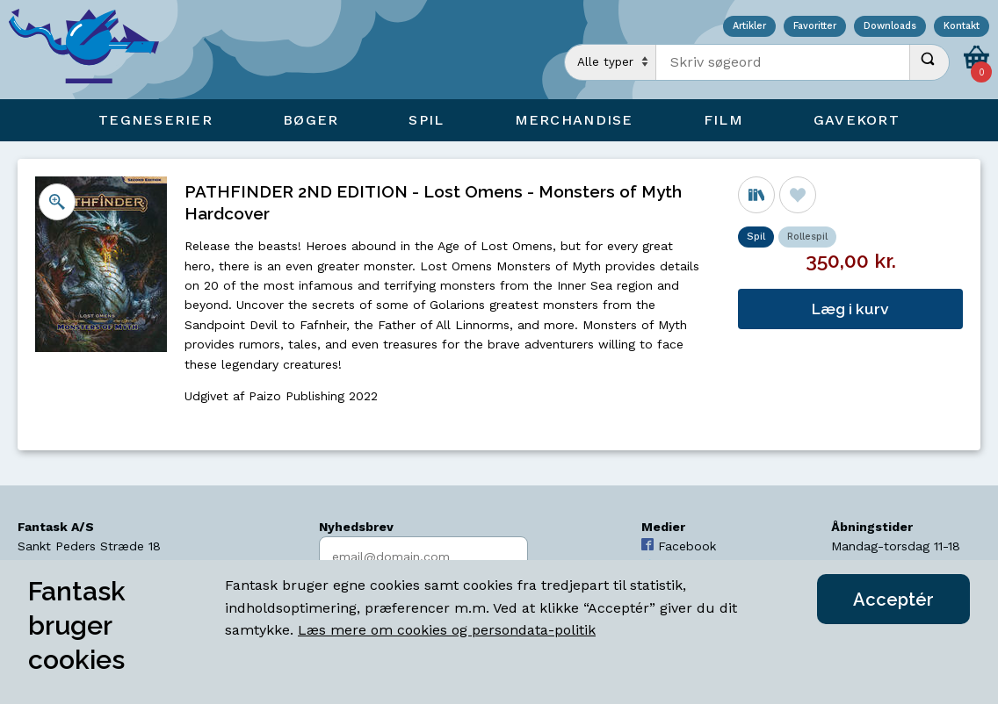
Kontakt (962, 26)
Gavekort (857, 119)
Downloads (890, 26)
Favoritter (814, 26)
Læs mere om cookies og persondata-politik (447, 629)
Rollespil (807, 236)
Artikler (749, 26)
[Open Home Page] (92, 49)
